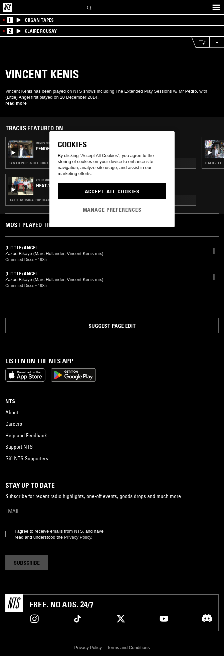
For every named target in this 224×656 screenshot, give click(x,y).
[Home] (7, 7)
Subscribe (27, 562)
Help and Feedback (26, 435)
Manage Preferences (112, 209)
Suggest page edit (112, 325)
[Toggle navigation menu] (216, 7)
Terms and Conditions (128, 647)
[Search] (89, 7)
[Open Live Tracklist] (200, 42)
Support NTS (19, 446)
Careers (13, 423)
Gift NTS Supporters (26, 458)
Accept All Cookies (112, 191)
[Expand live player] (216, 42)
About (11, 412)
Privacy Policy (77, 537)
